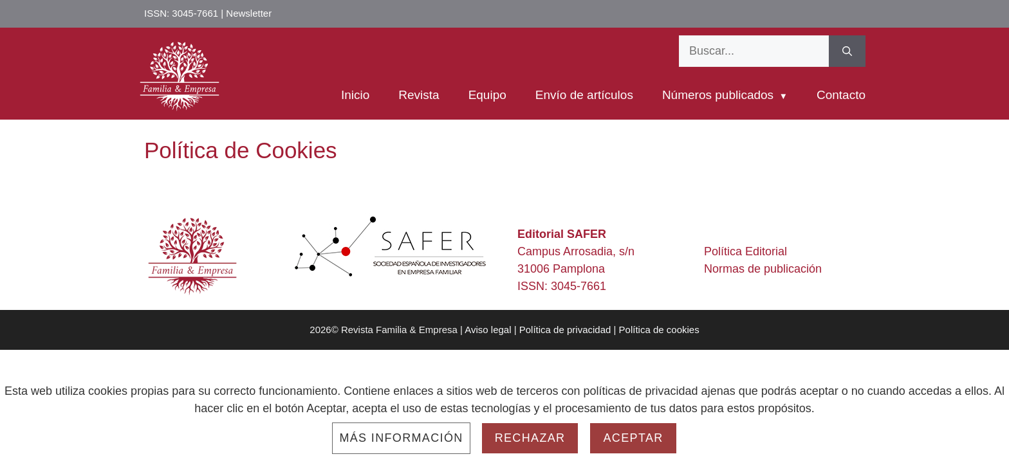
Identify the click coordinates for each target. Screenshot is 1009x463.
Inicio (355, 95)
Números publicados (717, 95)
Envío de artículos (584, 95)
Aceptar (633, 437)
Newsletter (249, 13)
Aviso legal (488, 329)
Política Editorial (745, 251)
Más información (401, 437)
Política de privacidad (565, 329)
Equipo (487, 95)
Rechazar (530, 437)
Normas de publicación (763, 268)
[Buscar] (847, 51)
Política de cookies (659, 329)
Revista (418, 95)
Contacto (841, 95)
